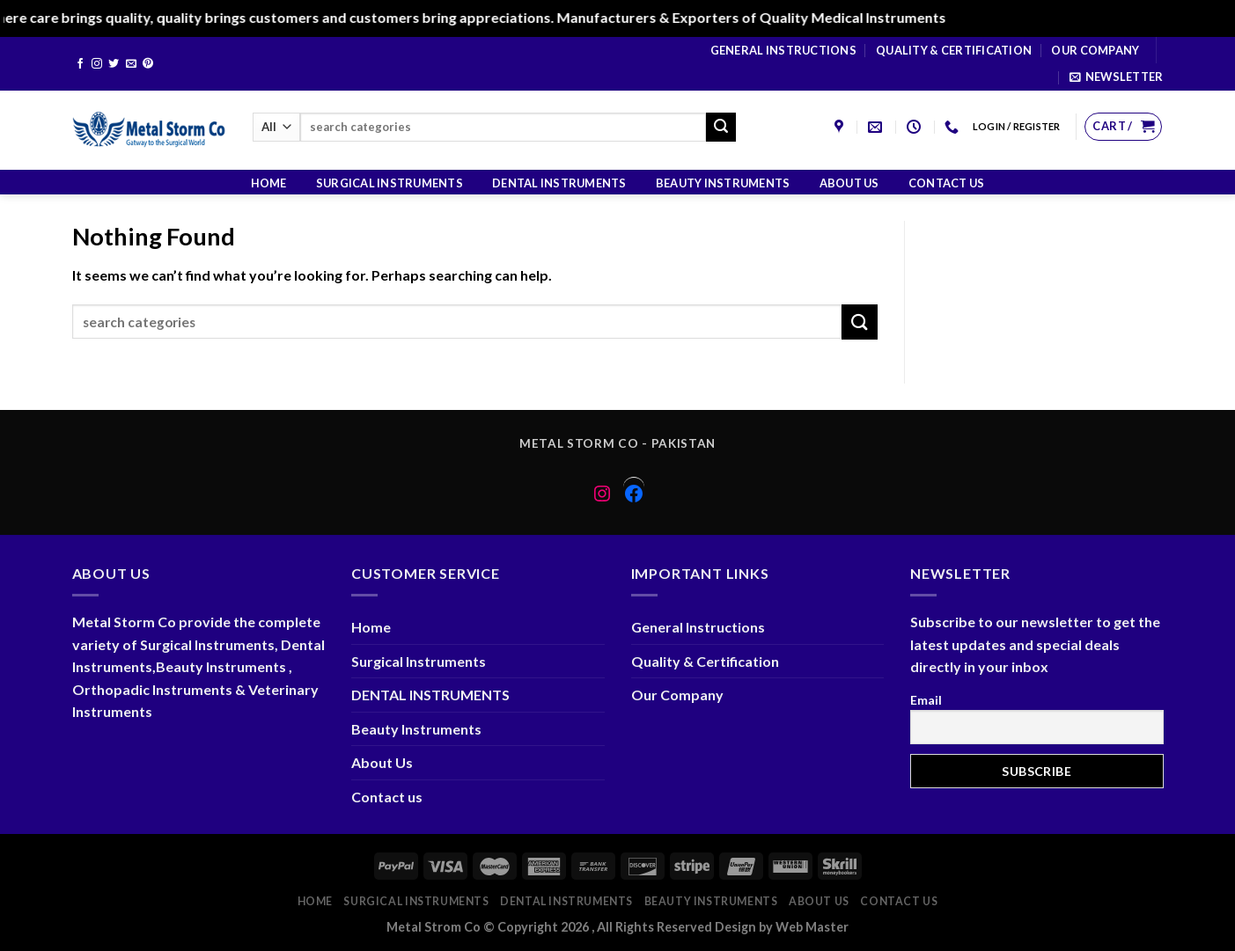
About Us (849, 183)
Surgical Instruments (389, 183)
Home (269, 183)
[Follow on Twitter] (113, 64)
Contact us (946, 183)
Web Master (812, 926)
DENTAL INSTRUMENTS (559, 183)
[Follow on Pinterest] (148, 64)
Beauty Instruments (723, 183)
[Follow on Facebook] (80, 64)
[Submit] (721, 128)
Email (926, 699)
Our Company (1095, 50)
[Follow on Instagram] (97, 64)
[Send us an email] (131, 64)
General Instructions (783, 50)
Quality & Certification (954, 50)
